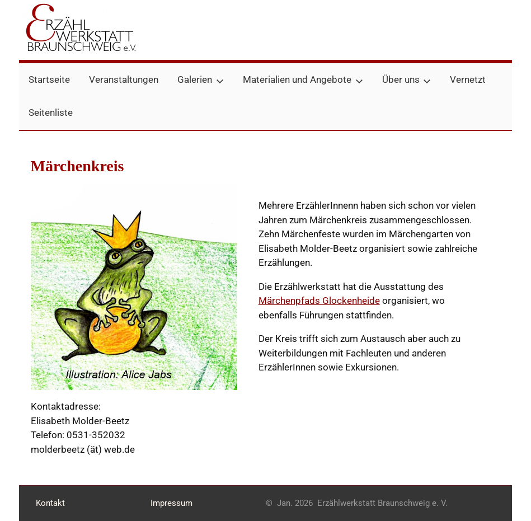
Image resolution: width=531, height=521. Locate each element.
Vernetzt (468, 79)
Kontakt (50, 503)
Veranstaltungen (123, 79)
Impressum (171, 503)
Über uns (406, 79)
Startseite (49, 79)
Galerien (200, 79)
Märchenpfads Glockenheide (319, 300)
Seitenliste (51, 112)
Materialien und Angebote (303, 79)
